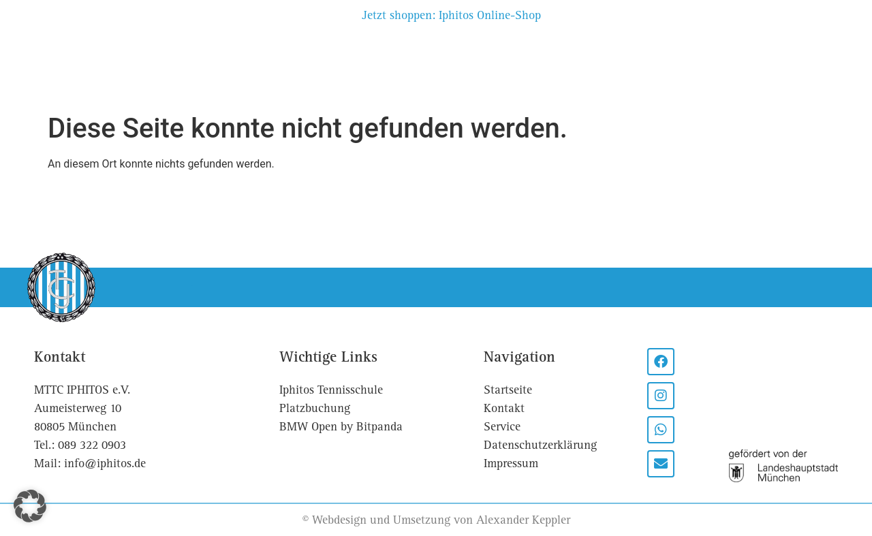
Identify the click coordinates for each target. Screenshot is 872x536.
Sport (179, 69)
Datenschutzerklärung (540, 445)
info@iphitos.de (105, 463)
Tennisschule (612, 53)
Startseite (508, 390)
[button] (30, 506)
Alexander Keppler (523, 520)
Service (697, 53)
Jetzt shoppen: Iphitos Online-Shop (451, 15)
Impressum (511, 463)
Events (240, 69)
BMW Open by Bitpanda (341, 427)
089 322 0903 (92, 445)
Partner (528, 53)
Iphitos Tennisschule (331, 390)
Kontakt (767, 53)
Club (123, 69)
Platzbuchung (325, 69)
